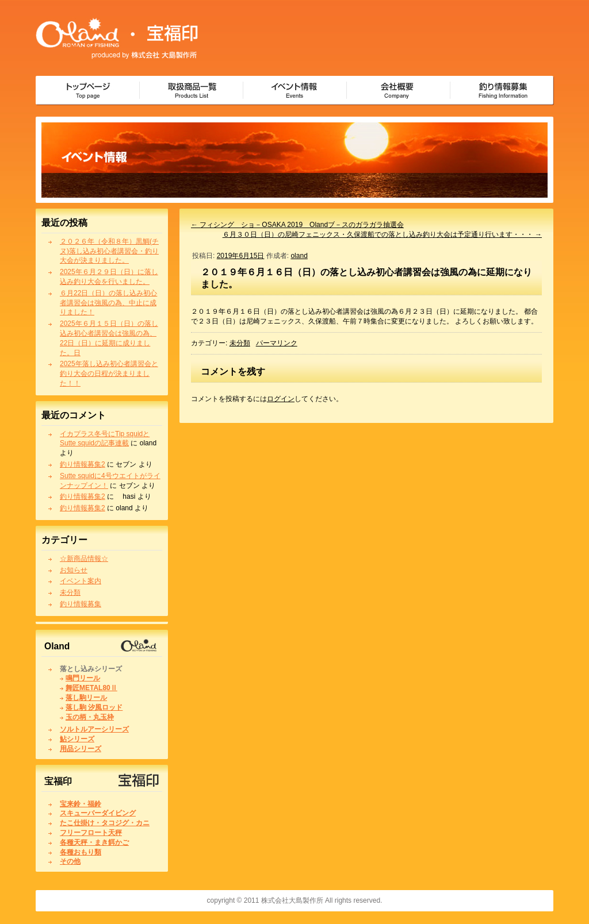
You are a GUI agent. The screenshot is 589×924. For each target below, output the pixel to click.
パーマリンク (276, 343)
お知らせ (73, 570)
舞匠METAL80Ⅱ (91, 688)
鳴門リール (83, 678)
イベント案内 (80, 581)
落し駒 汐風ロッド (94, 707)
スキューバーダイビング (98, 813)
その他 (70, 861)
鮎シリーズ (77, 739)
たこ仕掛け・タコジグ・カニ (105, 823)
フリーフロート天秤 (91, 833)
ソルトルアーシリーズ (94, 729)
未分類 (70, 592)
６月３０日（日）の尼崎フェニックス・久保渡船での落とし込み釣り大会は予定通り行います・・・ (382, 234)
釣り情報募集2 (82, 464)
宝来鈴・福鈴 (80, 804)
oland (298, 256)
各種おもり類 (80, 852)
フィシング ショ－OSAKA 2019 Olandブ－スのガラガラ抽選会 (297, 225)
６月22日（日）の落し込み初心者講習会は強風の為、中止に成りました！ (108, 303)
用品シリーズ (80, 749)
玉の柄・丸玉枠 (90, 717)
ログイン (280, 399)
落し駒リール (86, 698)
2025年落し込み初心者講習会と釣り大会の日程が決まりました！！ (109, 373)
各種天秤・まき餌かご (94, 842)
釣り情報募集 (80, 604)
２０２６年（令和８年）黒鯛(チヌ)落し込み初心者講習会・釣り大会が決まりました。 (109, 251)
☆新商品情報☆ (84, 559)
